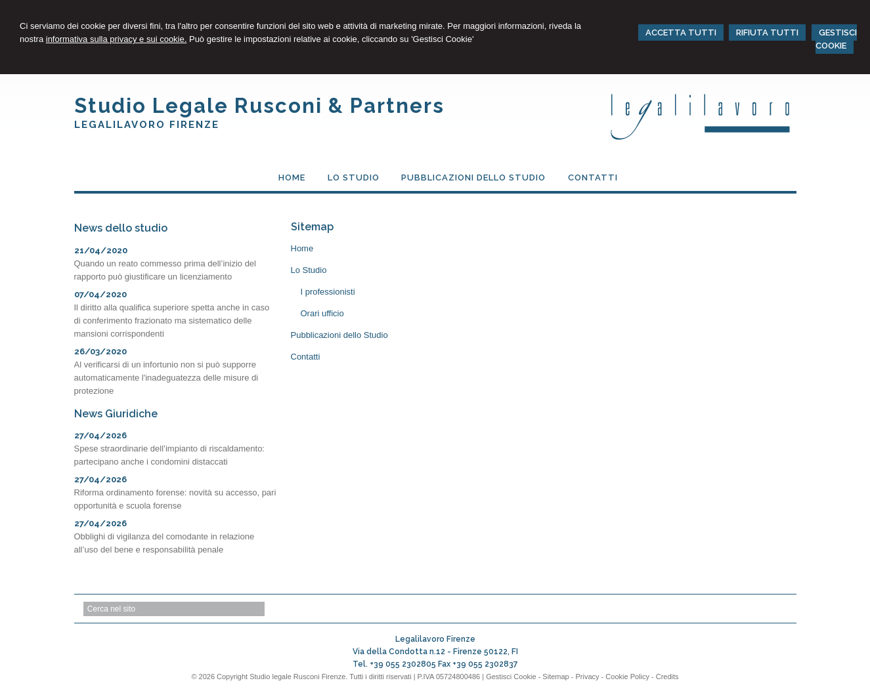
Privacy (587, 676)
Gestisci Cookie (511, 676)
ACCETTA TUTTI (680, 32)
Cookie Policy (627, 676)
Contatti (305, 357)
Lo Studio (309, 270)
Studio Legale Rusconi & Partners (259, 105)
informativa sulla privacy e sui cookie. (116, 39)
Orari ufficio (322, 313)
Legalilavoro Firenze (146, 125)
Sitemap (555, 676)
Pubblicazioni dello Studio (339, 335)
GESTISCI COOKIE (836, 39)
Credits (667, 676)
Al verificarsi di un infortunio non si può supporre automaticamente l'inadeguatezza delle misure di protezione (166, 378)
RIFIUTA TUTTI (767, 32)
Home (302, 248)
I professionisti (328, 292)
